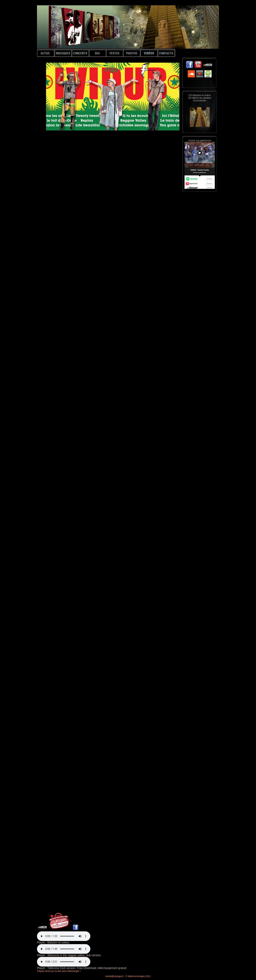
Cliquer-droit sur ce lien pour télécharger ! (59, 971)
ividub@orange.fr (114, 976)
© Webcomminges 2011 (138, 976)
